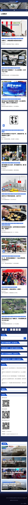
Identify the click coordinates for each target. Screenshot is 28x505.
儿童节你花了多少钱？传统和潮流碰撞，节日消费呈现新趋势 (13, 375)
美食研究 (22, 38)
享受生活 (3, 223)
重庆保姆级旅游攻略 (23, 316)
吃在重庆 (6, 38)
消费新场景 (18, 38)
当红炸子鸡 (4, 448)
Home (22, 503)
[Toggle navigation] (14, 10)
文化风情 (15, 38)
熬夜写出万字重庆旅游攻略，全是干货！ (12, 196)
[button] (26, 10)
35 (16, 329)
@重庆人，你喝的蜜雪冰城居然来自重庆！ (12, 40)
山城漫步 (12, 38)
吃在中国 (3, 38)
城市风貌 (9, 38)
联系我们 (25, 503)
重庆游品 (14, 5)
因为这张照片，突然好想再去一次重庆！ (12, 289)
